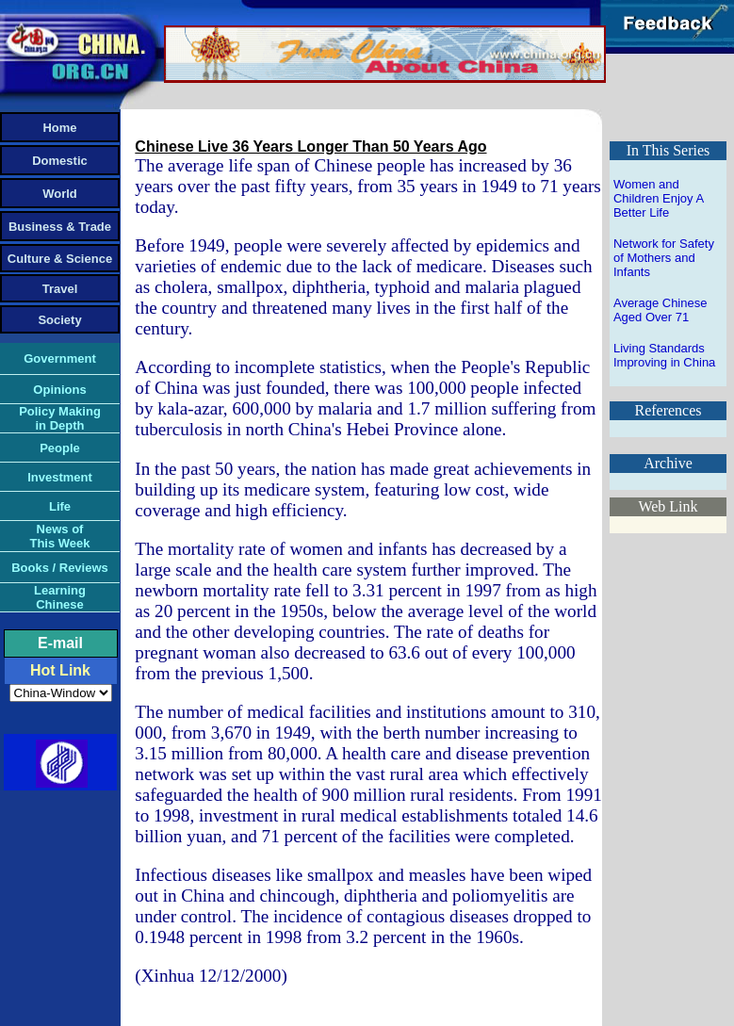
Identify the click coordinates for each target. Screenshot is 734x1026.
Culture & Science (60, 259)
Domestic (60, 161)
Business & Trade (59, 227)
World (59, 194)
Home (59, 128)
